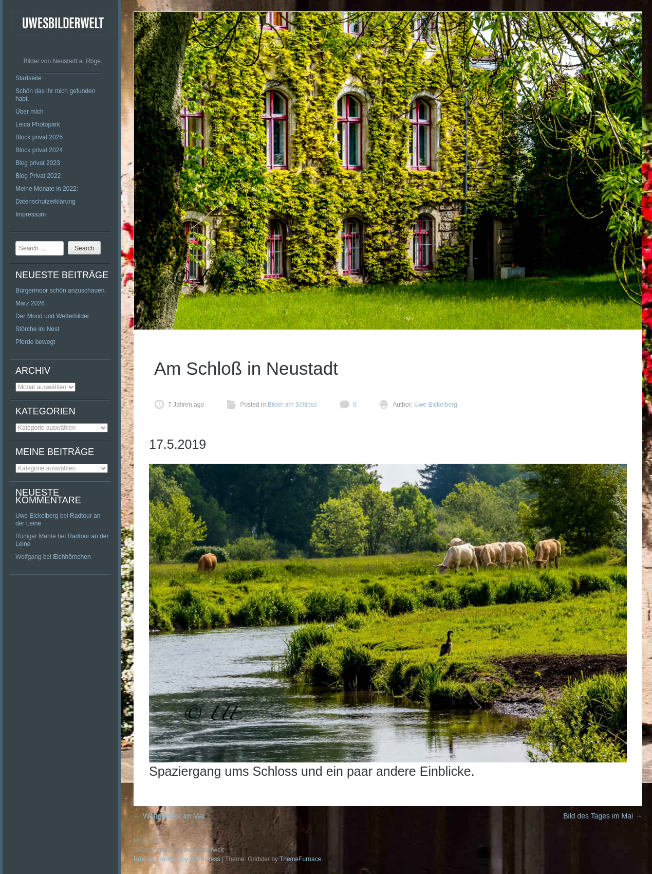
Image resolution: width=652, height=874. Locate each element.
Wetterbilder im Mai (169, 816)
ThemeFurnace (300, 859)
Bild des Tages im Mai (602, 816)
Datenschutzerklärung (45, 201)
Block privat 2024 (39, 150)
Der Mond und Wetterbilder (52, 316)
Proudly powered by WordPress (177, 859)
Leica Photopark (37, 124)
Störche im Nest (37, 329)
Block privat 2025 (39, 137)
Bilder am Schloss (292, 404)
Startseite (28, 78)
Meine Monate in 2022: (46, 188)
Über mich (29, 111)
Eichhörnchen (71, 556)
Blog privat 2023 (37, 163)
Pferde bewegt (35, 341)
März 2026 (30, 303)
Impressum (30, 214)
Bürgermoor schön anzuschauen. (60, 290)
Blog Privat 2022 (38, 175)
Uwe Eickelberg (36, 515)
